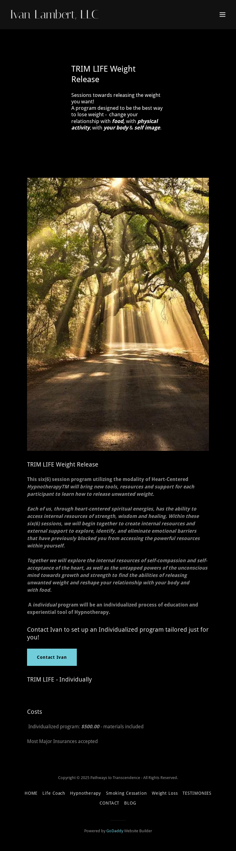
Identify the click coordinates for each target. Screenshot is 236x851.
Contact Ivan (52, 657)
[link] (54, 16)
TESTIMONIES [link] (197, 793)
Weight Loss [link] (165, 793)
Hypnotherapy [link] (85, 793)
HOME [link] (31, 793)
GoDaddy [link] (114, 831)
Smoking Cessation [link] (126, 793)
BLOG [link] (130, 803)
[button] (222, 14)
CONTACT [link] (109, 803)
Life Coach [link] (53, 793)
